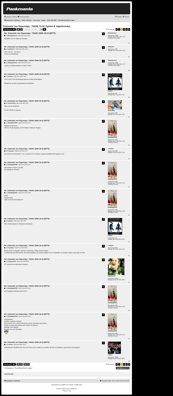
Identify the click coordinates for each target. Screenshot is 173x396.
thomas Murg (111, 110)
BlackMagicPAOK (112, 137)
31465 (116, 278)
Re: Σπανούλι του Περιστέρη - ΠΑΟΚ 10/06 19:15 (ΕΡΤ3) (30, 33)
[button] (117, 29)
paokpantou (111, 46)
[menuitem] (23, 16)
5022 (116, 113)
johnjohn (110, 91)
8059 (116, 151)
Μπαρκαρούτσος (112, 33)
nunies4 (110, 354)
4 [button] (126, 29)
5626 (116, 139)
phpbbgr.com (74, 388)
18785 (116, 357)
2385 (116, 49)
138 (116, 93)
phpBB (63, 384)
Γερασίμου (111, 148)
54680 (116, 35)
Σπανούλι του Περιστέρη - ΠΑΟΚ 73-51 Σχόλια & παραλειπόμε (36, 26)
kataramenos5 (111, 276)
